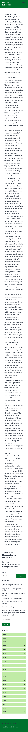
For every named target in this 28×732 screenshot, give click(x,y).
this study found (13, 52)
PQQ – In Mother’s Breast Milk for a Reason (12, 602)
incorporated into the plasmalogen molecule (13, 286)
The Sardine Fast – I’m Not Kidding (12, 598)
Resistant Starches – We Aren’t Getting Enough (13, 594)
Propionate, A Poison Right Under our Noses (13, 589)
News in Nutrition (9, 723)
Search (4, 573)
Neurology (16, 446)
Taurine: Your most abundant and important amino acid (12, 585)
